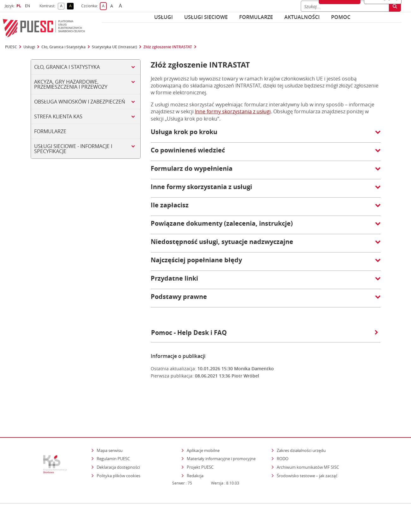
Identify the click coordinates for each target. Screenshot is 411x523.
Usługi (163, 17)
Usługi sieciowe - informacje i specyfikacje (73, 149)
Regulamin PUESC (113, 431)
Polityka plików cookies (118, 448)
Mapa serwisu (110, 423)
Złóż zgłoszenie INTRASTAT (167, 47)
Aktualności (302, 17)
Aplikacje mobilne (203, 423)
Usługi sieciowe (206, 17)
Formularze (256, 17)
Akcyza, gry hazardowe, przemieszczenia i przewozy (70, 84)
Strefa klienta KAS (58, 116)
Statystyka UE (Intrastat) (114, 47)
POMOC (340, 17)
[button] (266, 135)
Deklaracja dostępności (118, 440)
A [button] (62, 6)
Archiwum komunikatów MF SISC (308, 440)
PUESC (11, 47)
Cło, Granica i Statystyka (63, 47)
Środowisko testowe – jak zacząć (307, 448)
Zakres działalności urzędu (302, 423)
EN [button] (28, 5)
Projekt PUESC (200, 440)
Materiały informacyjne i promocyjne (221, 431)
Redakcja (195, 448)
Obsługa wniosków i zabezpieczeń (79, 101)
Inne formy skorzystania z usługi (233, 111)
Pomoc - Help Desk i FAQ (264, 332)
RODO (282, 431)
